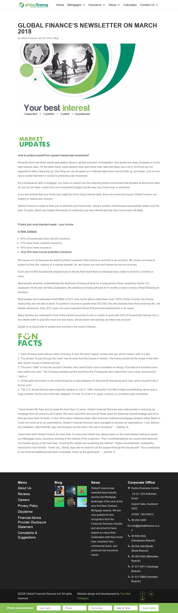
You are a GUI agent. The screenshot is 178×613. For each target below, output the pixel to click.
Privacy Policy (28, 505)
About (114, 5)
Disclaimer (25, 511)
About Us (24, 488)
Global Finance (29, 38)
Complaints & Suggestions (27, 535)
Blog (56, 38)
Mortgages (76, 5)
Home (60, 5)
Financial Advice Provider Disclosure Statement (32, 522)
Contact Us (149, 5)
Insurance (97, 5)
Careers (23, 500)
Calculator (130, 5)
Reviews (24, 494)
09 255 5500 (138, 520)
